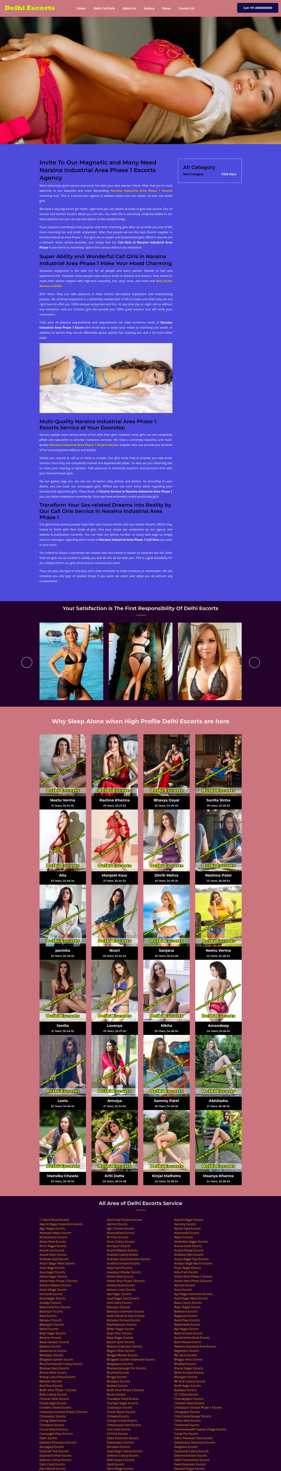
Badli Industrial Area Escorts (126, 1316)
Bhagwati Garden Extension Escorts (131, 1359)
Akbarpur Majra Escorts (55, 1233)
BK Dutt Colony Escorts (189, 1381)
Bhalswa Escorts (185, 1364)
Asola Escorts (183, 1290)
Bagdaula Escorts (185, 1316)
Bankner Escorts (51, 1338)
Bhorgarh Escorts (186, 1377)
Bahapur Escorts (51, 1320)
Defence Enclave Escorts (190, 1456)
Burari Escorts (116, 1394)
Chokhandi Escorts (186, 1425)
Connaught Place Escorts (56, 1434)
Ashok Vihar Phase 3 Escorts (126, 1281)
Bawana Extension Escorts (124, 1346)
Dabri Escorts (49, 1438)
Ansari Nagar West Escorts (57, 1263)
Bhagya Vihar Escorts (188, 1359)
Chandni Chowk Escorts (55, 1408)
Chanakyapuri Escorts (189, 1399)
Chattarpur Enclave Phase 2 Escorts (63, 1412)
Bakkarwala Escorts (187, 1325)
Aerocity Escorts (185, 1224)
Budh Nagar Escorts (187, 1386)
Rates (166, 8)
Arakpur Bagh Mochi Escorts (193, 1263)
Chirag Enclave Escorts (122, 1421)
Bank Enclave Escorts (188, 1333)
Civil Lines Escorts (119, 1429)
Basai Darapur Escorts (54, 1342)
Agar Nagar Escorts (52, 1228)
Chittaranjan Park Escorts (124, 1425)
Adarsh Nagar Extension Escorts (61, 1224)
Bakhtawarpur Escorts (122, 1325)
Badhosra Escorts (186, 1311)
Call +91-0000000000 (257, 8)
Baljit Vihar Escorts (119, 1333)
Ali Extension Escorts (53, 1237)
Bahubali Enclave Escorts (123, 1320)
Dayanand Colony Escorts (191, 1451)
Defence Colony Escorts (123, 1456)
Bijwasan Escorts (51, 1381)
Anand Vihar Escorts (53, 1255)
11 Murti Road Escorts (54, 1220)
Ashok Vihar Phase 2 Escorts (59, 1281)
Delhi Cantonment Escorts (192, 1460)
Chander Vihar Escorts (189, 1403)
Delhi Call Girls (104, 8)
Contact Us (186, 8)
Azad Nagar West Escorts (191, 1298)
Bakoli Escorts (49, 1329)
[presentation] (26, 662)
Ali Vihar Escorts (118, 1237)
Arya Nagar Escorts (52, 1272)
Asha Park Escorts (186, 1272)
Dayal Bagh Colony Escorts (125, 1451)
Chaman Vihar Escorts (54, 1399)
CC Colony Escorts (186, 1394)
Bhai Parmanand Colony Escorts (61, 1364)
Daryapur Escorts (118, 1447)
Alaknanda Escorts (186, 1233)
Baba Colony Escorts (188, 1303)
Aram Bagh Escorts (52, 1268)
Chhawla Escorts (118, 1416)
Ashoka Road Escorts (121, 1285)
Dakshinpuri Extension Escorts (194, 1442)
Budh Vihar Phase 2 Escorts (125, 1390)
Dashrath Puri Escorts (54, 1451)
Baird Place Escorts (187, 1320)
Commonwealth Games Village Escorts (200, 1429)
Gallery (149, 8)
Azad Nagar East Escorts (123, 1298)
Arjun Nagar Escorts (187, 1268)
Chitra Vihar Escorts (187, 1421)
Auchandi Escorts (51, 1294)
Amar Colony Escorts (121, 1242)
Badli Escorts (48, 1316)
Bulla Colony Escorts (53, 1394)
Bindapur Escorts (118, 1381)
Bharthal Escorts (118, 1373)
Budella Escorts (117, 1386)
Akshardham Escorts (121, 1233)
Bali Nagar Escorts (186, 1329)
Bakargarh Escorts (52, 1325)
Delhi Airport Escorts (121, 1460)
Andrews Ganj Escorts (54, 1259)
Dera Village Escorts (120, 1469)
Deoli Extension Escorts (190, 1464)
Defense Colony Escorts (55, 1460)
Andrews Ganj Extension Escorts (128, 1259)
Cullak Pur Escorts (186, 1434)
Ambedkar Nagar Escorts (191, 1242)
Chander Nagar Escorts (122, 1403)
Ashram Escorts (184, 1285)
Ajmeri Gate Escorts (187, 1228)
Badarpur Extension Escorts (125, 1311)
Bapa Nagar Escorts (120, 1338)
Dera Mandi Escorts (53, 1469)
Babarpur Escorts (118, 1307)
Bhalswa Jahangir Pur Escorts (126, 1368)
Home (83, 8)
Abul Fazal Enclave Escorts (124, 1220)
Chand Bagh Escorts (53, 1403)
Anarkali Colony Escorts (123, 1255)
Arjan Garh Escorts (119, 1268)
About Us (129, 8)
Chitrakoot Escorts (52, 1425)
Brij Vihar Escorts (51, 1386)
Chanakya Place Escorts (123, 1399)
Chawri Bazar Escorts (121, 1412)
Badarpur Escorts (51, 1311)
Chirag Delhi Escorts (53, 1421)
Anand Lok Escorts (52, 1250)
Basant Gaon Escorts (121, 1342)
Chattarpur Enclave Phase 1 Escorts (198, 1408)
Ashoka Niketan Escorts (55, 1285)
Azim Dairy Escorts (119, 1303)
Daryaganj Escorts (52, 1447)
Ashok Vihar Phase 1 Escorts (193, 1277)
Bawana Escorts (50, 1346)
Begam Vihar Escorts (121, 1351)
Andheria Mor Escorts (189, 1255)
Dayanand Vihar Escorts (56, 1456)
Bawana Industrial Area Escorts (195, 1346)
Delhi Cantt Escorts (52, 1464)
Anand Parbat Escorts (188, 1250)
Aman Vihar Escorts (53, 1242)
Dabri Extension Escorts (123, 1438)
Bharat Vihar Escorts (53, 1373)
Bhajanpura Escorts (120, 1364)
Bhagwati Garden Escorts (56, 1359)
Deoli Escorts (115, 1464)
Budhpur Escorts (185, 1390)
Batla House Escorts (187, 1342)
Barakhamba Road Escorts (192, 1338)
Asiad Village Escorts (53, 1290)
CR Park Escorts (117, 1434)
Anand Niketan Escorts (122, 1250)
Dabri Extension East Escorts (193, 1438)
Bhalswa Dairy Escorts (54, 1368)
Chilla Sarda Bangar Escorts (192, 1416)
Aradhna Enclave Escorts (123, 1263)
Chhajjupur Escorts (187, 1412)
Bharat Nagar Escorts (188, 1368)
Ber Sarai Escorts (185, 1355)
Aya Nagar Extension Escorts (193, 1294)
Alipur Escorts (183, 1237)
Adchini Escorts (117, 1224)
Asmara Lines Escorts (121, 1290)
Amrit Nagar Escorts (53, 1246)
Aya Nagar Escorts (119, 1294)
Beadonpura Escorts (53, 1351)
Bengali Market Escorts (122, 1355)
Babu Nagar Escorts (187, 1307)
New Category (193, 174)
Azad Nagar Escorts (53, 1298)
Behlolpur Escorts (51, 1355)
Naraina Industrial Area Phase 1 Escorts (141, 191)
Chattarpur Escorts (119, 1408)
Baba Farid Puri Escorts (55, 1307)
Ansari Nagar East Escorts (191, 1259)
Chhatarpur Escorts (53, 1416)
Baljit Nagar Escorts (53, 1333)
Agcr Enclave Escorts (120, 1228)
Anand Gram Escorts (188, 1246)
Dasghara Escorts (186, 1447)
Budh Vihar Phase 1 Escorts (58, 1390)
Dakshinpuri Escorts (120, 1442)
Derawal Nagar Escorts (189, 1469)
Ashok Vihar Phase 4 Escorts (193, 1281)
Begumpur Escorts (186, 1351)
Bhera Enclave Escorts (189, 1373)
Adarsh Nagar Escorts (188, 1220)
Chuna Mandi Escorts (54, 1429)
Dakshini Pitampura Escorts (58, 1442)
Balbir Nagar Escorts (120, 1329)
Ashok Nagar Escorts (53, 1277)
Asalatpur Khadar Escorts (124, 1272)
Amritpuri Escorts (118, 1246)
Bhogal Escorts (117, 1377)
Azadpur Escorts (50, 1303)
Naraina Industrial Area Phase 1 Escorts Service (84, 445)
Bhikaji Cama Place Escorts (58, 1377)
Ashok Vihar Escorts (120, 1277)
